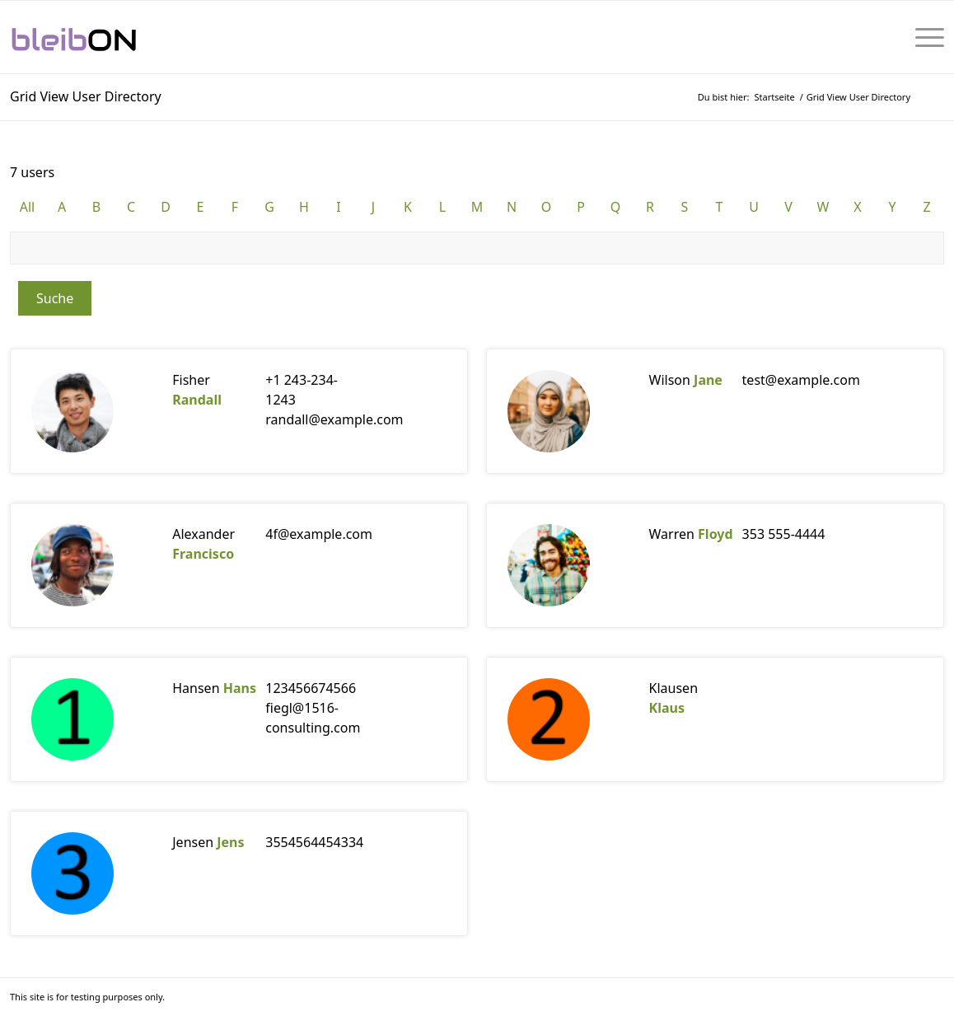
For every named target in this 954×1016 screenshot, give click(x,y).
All (27, 207)
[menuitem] (924, 37)
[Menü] (924, 37)
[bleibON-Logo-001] (124, 37)
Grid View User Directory (85, 96)
